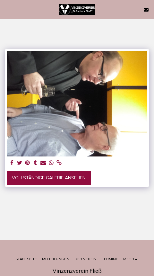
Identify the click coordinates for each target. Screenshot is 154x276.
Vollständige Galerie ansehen (49, 178)
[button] (7, 9)
